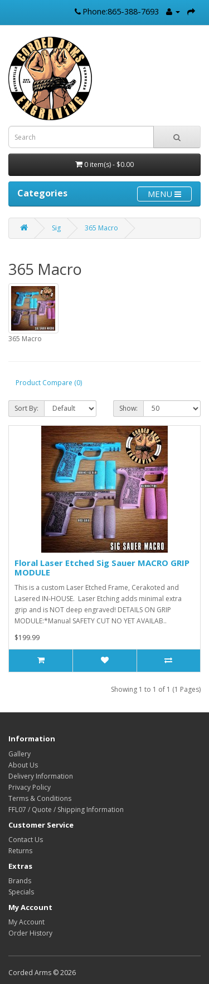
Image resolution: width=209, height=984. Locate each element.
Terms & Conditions (39, 798)
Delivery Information (40, 776)
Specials (21, 892)
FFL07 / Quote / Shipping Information (66, 809)
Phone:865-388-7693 (120, 11)
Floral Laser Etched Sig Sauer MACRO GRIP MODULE (101, 567)
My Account (26, 922)
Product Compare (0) (49, 382)
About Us (23, 765)
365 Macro (101, 228)
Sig (56, 228)
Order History (30, 933)
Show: (128, 408)
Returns (20, 850)
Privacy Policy (29, 787)
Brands (19, 880)
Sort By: (26, 408)
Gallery (19, 754)
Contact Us (25, 839)
